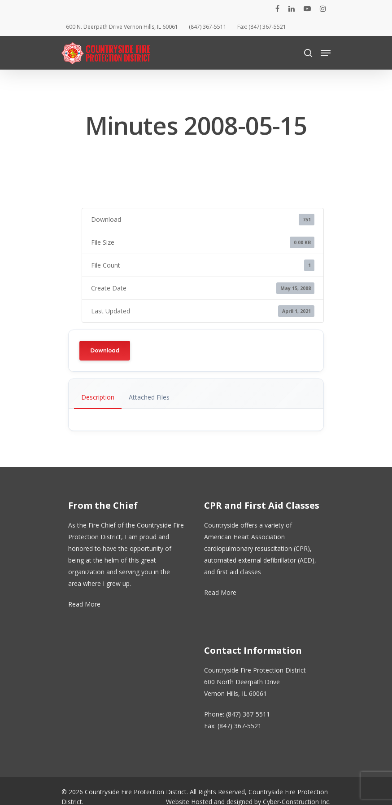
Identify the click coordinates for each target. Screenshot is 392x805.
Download (104, 350)
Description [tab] (97, 397)
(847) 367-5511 (207, 27)
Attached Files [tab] (149, 397)
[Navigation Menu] (326, 52)
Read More (84, 604)
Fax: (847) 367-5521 (261, 27)
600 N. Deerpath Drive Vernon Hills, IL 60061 (122, 27)
